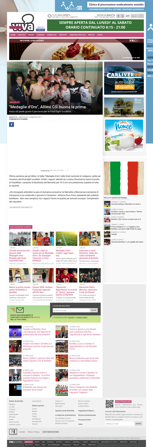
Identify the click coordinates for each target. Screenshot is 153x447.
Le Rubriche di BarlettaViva (65, 415)
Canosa (67, 442)
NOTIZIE (22, 35)
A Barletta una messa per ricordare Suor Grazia (34, 388)
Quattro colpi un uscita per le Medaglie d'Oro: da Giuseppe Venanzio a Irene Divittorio (43, 255)
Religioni (12, 404)
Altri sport (58, 406)
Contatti (22, 432)
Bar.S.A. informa (84, 401)
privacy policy (82, 317)
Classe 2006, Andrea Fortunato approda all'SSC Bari (42, 290)
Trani (83, 445)
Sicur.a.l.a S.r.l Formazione (64, 421)
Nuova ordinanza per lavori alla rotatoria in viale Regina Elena (84, 359)
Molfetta (29, 445)
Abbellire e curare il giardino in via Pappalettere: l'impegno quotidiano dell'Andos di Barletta (84, 375)
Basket (34, 411)
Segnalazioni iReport (86, 411)
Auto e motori (83, 404)
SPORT (31, 35)
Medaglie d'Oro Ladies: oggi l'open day (65, 253)
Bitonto (59, 442)
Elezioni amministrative (87, 415)
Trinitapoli (92, 445)
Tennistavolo (36, 421)
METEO (91, 35)
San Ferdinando (54, 445)
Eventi (11, 419)
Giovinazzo (94, 442)
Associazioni (36, 401)
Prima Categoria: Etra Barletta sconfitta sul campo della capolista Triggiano (83, 390)
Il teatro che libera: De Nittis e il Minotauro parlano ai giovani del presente (38, 346)
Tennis (34, 416)
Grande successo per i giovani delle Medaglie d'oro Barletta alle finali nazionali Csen (19, 255)
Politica (12, 412)
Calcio (34, 409)
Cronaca (12, 409)
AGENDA (41, 35)
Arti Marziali (36, 419)
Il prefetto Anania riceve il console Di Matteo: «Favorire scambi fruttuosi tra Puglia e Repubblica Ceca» (36, 376)
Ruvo (44, 445)
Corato (85, 442)
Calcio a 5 (58, 401)
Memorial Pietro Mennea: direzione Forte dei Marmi (88, 290)
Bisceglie (50, 442)
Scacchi (35, 424)
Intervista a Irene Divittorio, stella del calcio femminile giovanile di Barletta (88, 254)
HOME (13, 35)
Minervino (124, 442)
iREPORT (63, 35)
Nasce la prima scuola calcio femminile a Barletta (19, 290)
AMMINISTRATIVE (78, 35)
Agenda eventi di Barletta (64, 411)
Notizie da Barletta (16, 401)
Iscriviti (93, 310)
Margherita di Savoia (109, 442)
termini (71, 317)
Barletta (28, 442)
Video (80, 424)
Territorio (12, 417)
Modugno (133, 442)
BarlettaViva (22, 21)
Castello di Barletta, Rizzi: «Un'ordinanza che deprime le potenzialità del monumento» (36, 332)
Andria (37, 442)
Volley (34, 414)
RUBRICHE (51, 35)
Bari (43, 442)
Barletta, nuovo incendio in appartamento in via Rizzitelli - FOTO (83, 346)
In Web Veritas (83, 406)
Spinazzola (66, 445)
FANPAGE (40, 30)
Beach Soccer (60, 404)
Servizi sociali (14, 422)
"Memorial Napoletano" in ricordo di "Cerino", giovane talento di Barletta (66, 291)
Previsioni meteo (84, 420)
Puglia (37, 445)
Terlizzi (76, 445)
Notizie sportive (38, 406)
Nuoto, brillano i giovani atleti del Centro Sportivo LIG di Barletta (38, 359)
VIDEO (100, 35)
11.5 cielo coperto (63, 16)
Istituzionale (13, 414)
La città (11, 407)
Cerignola (76, 442)
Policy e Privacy (33, 432)
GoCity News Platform (51, 432)
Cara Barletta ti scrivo (63, 418)
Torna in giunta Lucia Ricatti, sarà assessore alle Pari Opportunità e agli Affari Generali (84, 332)
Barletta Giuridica (61, 423)
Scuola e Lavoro (15, 424)
